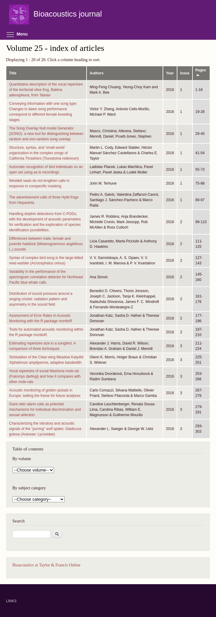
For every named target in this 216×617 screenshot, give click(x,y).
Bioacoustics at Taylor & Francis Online (46, 565)
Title (12, 73)
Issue (184, 73)
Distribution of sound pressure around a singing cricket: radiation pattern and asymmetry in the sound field (40, 299)
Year (169, 73)
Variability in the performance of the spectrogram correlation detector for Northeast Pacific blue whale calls (46, 277)
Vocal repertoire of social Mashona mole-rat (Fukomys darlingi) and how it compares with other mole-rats (45, 376)
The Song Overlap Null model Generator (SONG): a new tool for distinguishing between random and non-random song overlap (46, 133)
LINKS (11, 601)
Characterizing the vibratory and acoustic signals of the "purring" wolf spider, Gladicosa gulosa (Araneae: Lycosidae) (45, 428)
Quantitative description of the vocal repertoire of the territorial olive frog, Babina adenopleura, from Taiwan (46, 89)
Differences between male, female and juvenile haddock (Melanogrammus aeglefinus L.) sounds (46, 243)
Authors (96, 73)
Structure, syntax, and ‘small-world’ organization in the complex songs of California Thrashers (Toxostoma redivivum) (44, 152)
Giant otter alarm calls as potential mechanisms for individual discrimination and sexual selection (45, 409)
